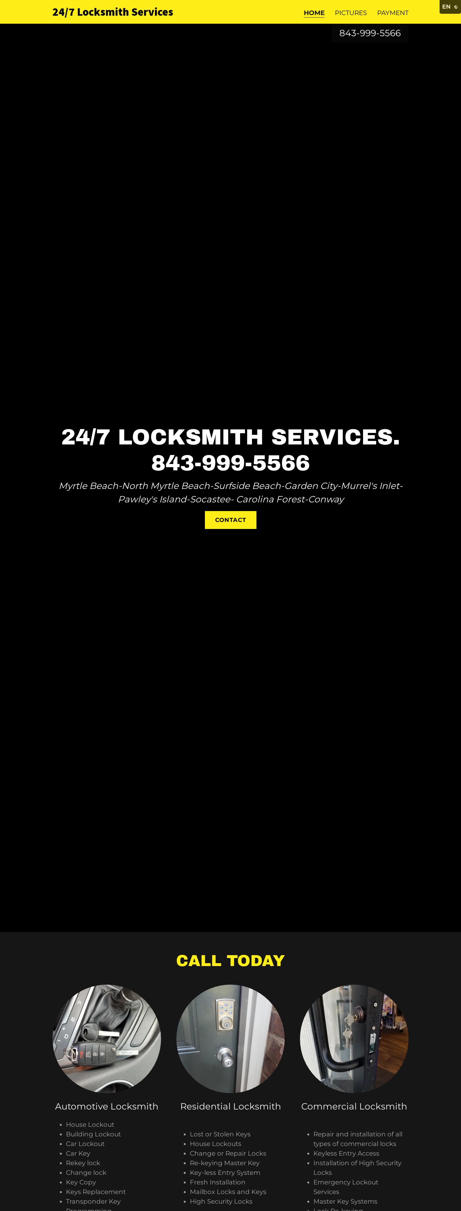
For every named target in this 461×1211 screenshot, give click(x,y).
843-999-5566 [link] (370, 33)
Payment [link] (392, 13)
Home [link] (314, 13)
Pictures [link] (351, 13)
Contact (230, 520)
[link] (115, 13)
